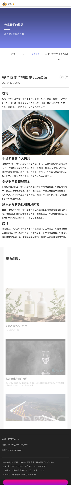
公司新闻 (35, 53)
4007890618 (13, 439)
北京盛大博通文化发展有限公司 (32, 462)
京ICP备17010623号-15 (13, 466)
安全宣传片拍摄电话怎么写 (58, 56)
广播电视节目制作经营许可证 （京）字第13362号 (24, 470)
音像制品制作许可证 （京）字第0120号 (19, 474)
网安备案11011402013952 (36, 466)
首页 (13, 53)
